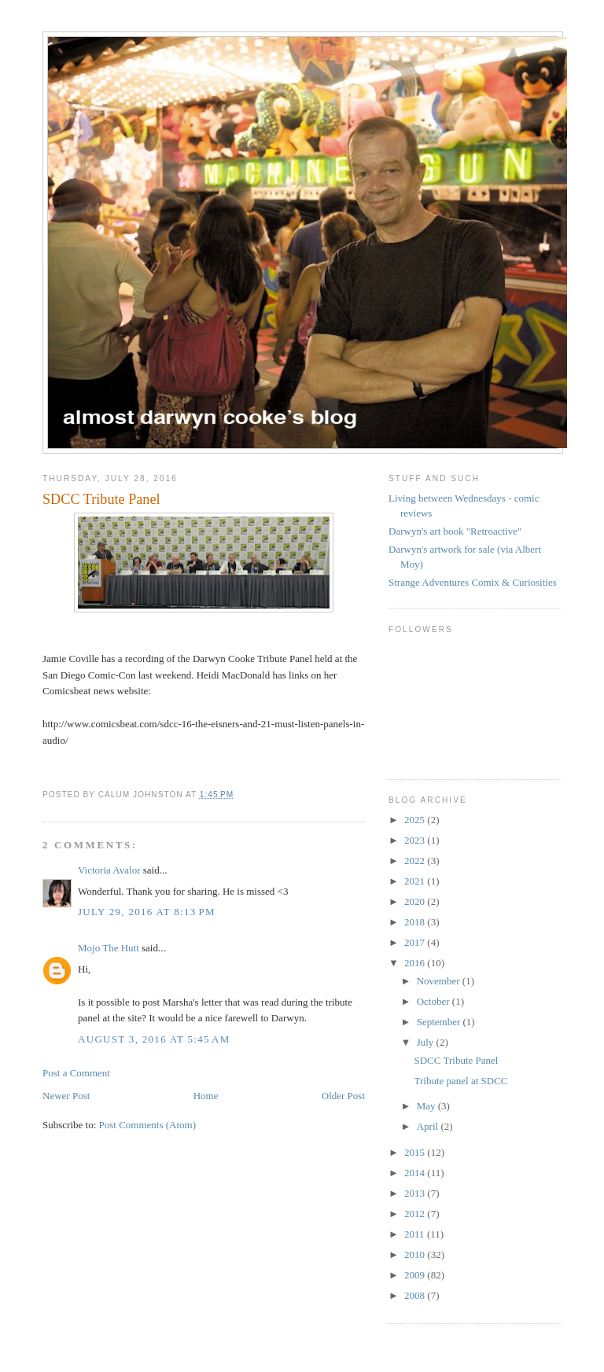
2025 (415, 820)
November (439, 981)
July (426, 1042)
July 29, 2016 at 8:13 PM (146, 912)
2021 (415, 881)
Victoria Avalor (109, 870)
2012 (415, 1213)
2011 (415, 1234)
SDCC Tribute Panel (456, 1060)
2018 (415, 922)
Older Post (343, 1096)
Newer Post (66, 1096)
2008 (415, 1295)
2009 (415, 1275)
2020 (415, 901)
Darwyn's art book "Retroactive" (455, 531)
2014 (415, 1173)
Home (206, 1096)
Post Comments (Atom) (148, 1125)
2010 (415, 1254)
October (434, 1001)
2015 (415, 1152)
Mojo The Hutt (108, 948)
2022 (415, 860)
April (429, 1126)
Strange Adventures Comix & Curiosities (473, 582)
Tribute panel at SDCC (460, 1081)
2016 (415, 963)
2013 (415, 1193)
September (440, 1022)
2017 (415, 942)
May (427, 1106)
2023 (415, 840)
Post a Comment (76, 1073)
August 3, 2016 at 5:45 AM (154, 1039)
